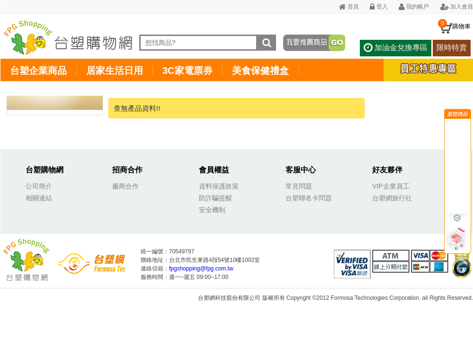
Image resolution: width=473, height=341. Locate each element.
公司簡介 (39, 186)
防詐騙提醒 (215, 198)
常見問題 (299, 186)
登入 (378, 6)
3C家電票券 (187, 70)
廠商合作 (125, 186)
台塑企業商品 (38, 70)
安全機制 (212, 210)
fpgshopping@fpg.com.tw (201, 268)
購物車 (461, 26)
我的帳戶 (414, 6)
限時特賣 (452, 48)
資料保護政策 (219, 186)
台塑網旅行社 (392, 198)
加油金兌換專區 (395, 48)
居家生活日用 (114, 70)
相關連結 (39, 198)
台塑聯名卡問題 (309, 198)
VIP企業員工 (391, 186)
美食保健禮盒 (260, 70)
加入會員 (456, 6)
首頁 (349, 6)
